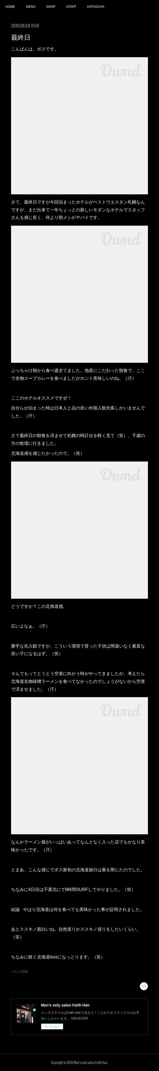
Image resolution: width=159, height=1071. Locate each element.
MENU (30, 7)
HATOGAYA (95, 7)
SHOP (50, 7)
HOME (10, 7)
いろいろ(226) (19, 971)
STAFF (71, 7)
